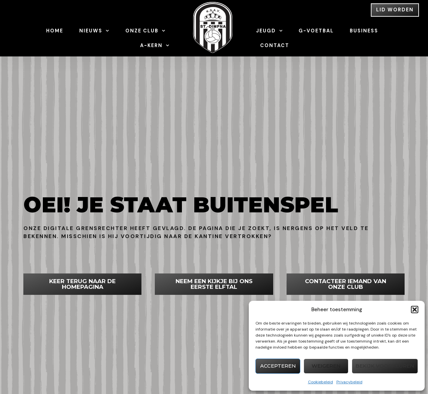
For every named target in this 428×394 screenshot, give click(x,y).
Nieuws (94, 31)
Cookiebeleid (320, 382)
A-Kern (154, 45)
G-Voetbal (316, 31)
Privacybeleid (349, 382)
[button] (414, 309)
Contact (274, 45)
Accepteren (278, 366)
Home (54, 31)
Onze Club (145, 31)
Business (364, 31)
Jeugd (269, 31)
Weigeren (326, 366)
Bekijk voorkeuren (384, 366)
